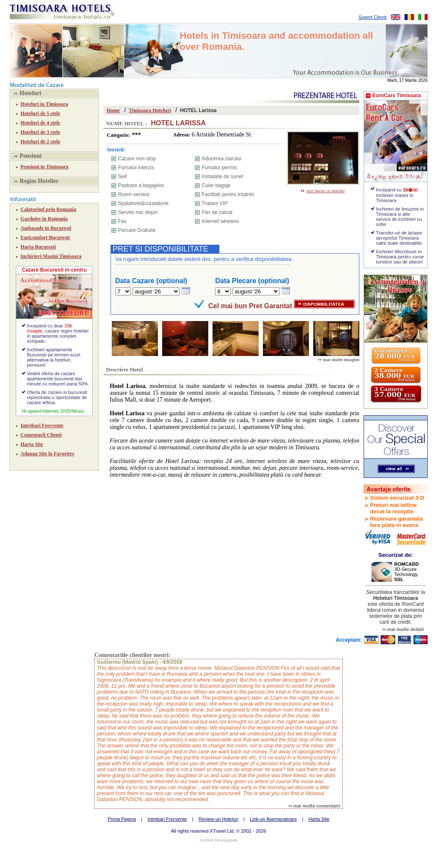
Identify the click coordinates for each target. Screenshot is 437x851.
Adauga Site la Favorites (47, 454)
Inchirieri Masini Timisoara (51, 256)
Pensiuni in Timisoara (44, 167)
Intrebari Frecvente (42, 425)
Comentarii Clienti (40, 435)
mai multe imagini (338, 359)
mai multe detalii (403, 629)
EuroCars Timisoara (396, 95)
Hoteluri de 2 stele (40, 142)
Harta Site (31, 444)
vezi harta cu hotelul (322, 190)
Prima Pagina (122, 819)
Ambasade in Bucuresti (45, 228)
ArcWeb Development (218, 840)
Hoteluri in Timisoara (44, 104)
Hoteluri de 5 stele (40, 113)
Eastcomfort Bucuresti (45, 237)
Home (113, 110)
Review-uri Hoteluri (218, 819)
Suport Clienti (372, 17)
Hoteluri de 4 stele (40, 123)
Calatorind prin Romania (48, 209)
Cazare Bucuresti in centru (54, 270)
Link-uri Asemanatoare (273, 819)
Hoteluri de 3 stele (40, 132)
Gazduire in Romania (43, 219)
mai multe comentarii (314, 805)
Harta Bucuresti (38, 247)
